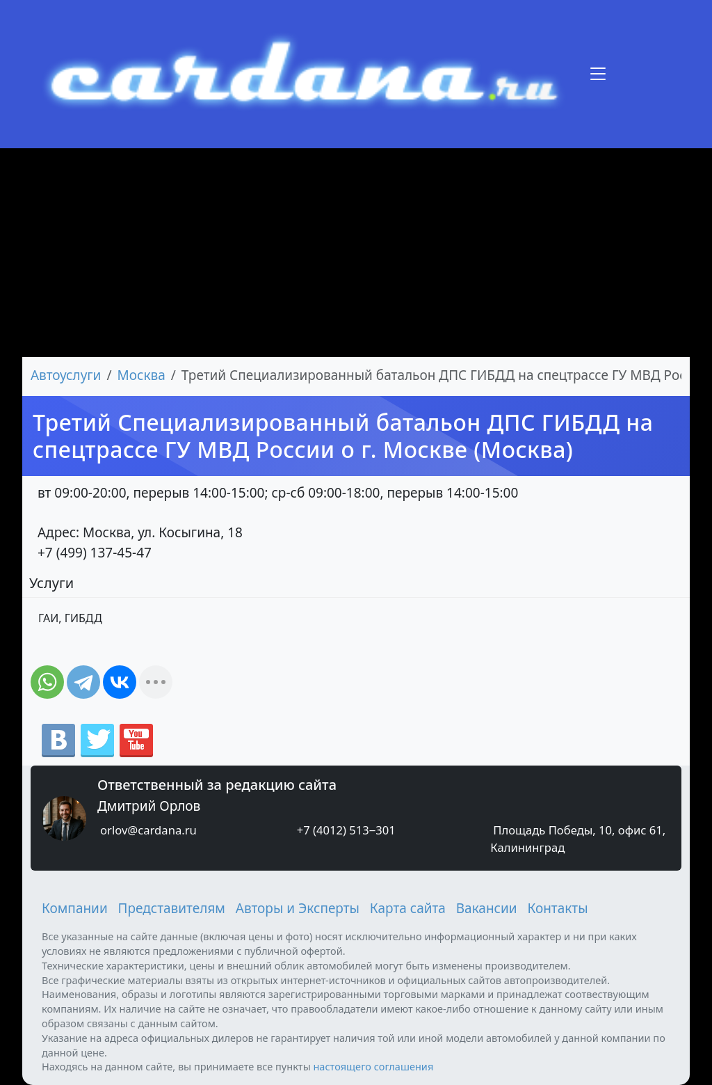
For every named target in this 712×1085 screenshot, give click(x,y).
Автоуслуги (66, 375)
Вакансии (486, 908)
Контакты (557, 908)
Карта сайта (408, 908)
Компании (75, 908)
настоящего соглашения (373, 1066)
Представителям (171, 908)
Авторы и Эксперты (297, 908)
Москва (141, 375)
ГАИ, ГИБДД (70, 618)
